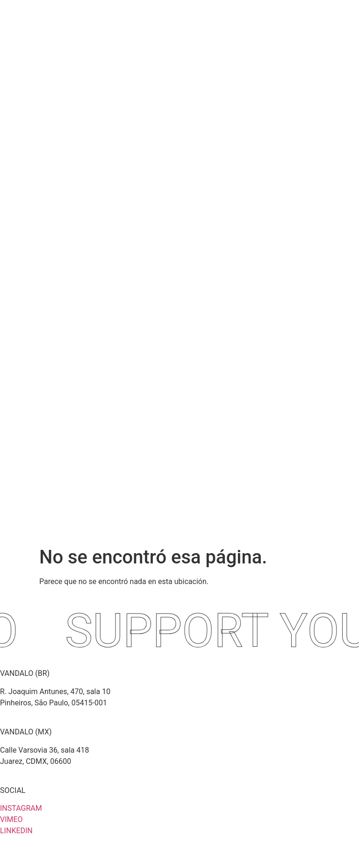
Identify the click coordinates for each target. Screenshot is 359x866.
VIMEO (11, 819)
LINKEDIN (16, 830)
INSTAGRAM (21, 808)
